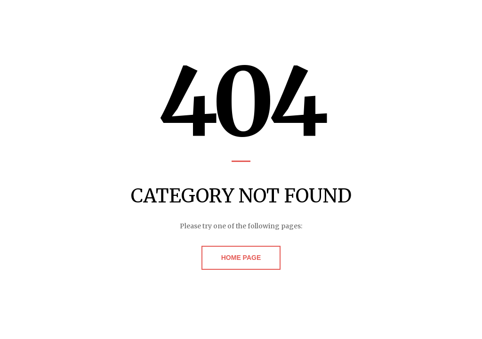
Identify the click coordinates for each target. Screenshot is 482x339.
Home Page (241, 257)
